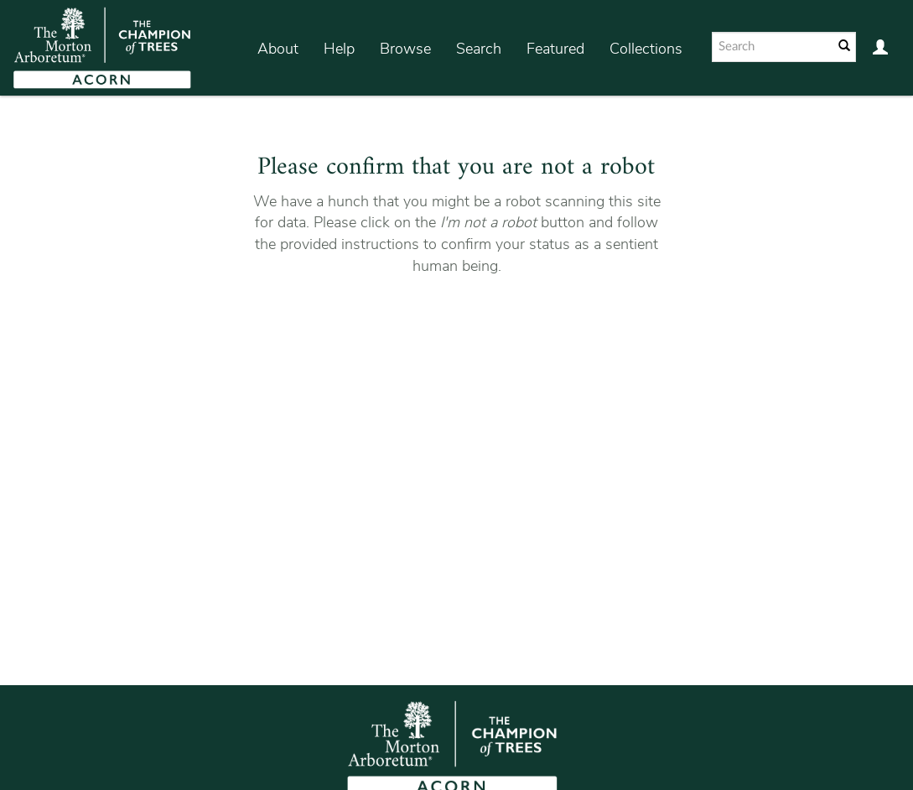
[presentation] (476, 329)
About (277, 49)
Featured (555, 49)
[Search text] (771, 47)
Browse (405, 49)
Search (478, 49)
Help (339, 49)
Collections (646, 49)
